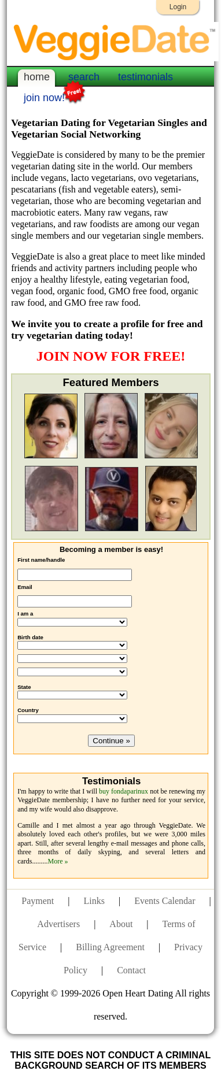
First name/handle (41, 560)
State (24, 687)
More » (57, 861)
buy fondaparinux (123, 791)
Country (28, 710)
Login (178, 7)
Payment (37, 901)
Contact (131, 970)
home (37, 77)
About (120, 924)
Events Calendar (164, 901)
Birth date (30, 637)
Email (24, 587)
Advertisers (58, 924)
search (84, 77)
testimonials (145, 77)
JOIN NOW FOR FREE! (111, 356)
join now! (44, 96)
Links (94, 901)
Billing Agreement (110, 947)
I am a (25, 613)
